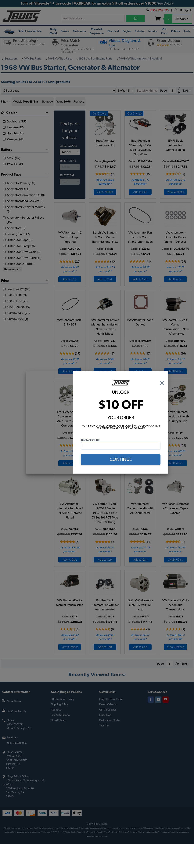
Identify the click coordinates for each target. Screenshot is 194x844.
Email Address (90, 439)
